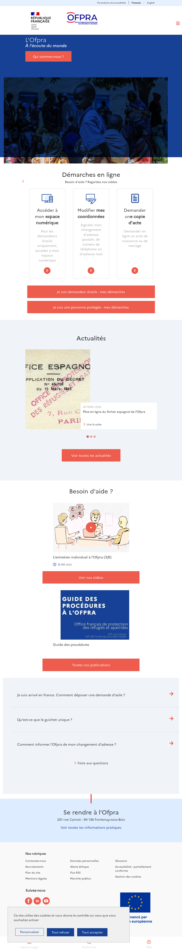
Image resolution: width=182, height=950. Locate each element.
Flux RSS (75, 872)
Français (136, 2)
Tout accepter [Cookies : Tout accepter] (92, 932)
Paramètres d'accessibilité (111, 2)
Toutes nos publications (91, 665)
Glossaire (121, 861)
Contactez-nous (35, 861)
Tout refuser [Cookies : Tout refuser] (60, 932)
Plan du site (32, 872)
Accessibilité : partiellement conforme (133, 868)
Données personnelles (84, 861)
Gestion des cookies (128, 876)
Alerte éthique (79, 866)
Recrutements (34, 866)
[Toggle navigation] (178, 23)
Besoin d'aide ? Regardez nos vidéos (91, 182)
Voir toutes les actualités (91, 455)
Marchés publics (80, 878)
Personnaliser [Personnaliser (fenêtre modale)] (29, 932)
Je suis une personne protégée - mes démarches (91, 307)
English (151, 2)
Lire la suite (94, 424)
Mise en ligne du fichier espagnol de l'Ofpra (114, 411)
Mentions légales (36, 878)
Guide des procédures (71, 644)
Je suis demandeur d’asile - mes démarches (91, 291)
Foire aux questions (93, 763)
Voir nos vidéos (91, 577)
